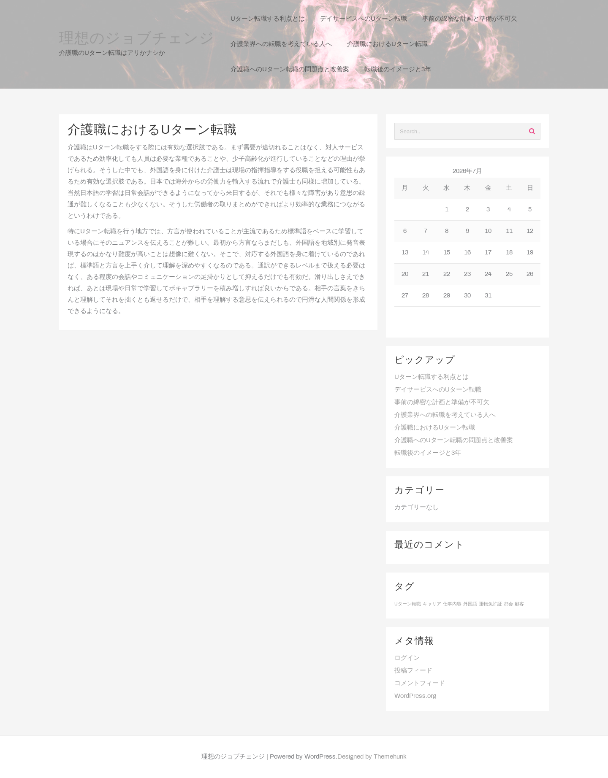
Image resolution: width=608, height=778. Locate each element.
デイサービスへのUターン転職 (437, 390)
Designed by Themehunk (372, 757)
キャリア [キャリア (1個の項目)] (432, 604)
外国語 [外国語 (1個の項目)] (470, 604)
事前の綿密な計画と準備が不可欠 (441, 402)
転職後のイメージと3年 (427, 453)
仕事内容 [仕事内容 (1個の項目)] (452, 604)
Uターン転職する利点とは (431, 377)
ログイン (407, 658)
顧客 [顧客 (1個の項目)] (519, 604)
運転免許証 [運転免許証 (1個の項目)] (490, 604)
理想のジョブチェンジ (136, 39)
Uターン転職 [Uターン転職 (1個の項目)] (407, 604)
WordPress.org (415, 696)
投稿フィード (413, 671)
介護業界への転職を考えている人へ (445, 415)
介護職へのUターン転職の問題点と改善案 (453, 440)
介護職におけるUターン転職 (434, 428)
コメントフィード (419, 683)
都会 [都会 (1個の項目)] (508, 604)
